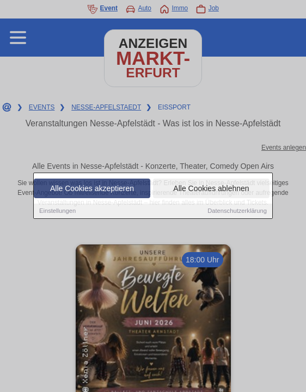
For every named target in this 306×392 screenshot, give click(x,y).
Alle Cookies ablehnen (211, 189)
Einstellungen (57, 211)
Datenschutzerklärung (237, 211)
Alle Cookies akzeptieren (92, 189)
